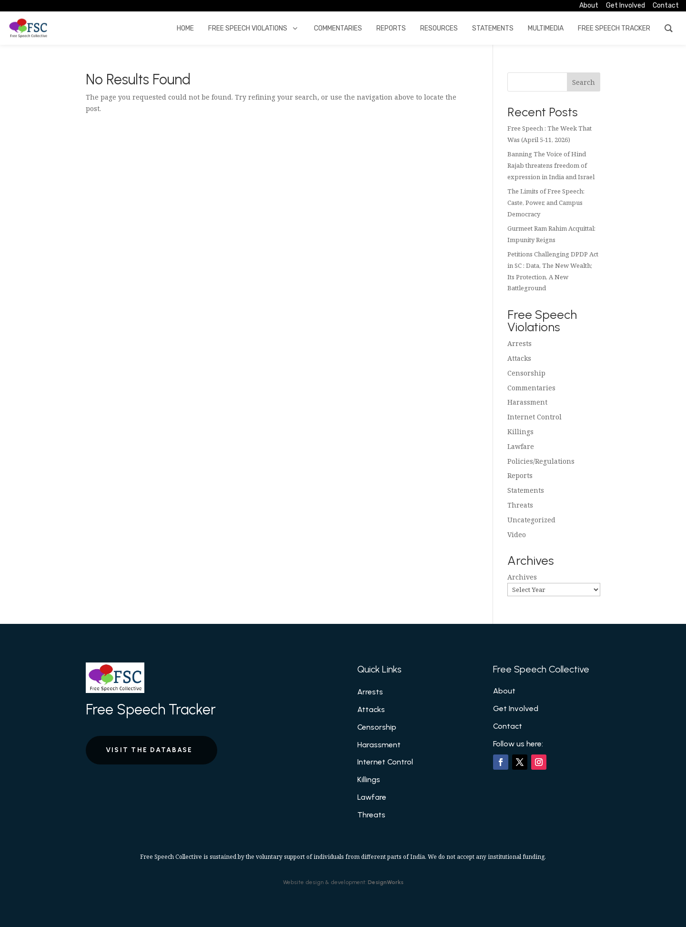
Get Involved (515, 708)
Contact (507, 726)
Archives (522, 576)
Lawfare (520, 446)
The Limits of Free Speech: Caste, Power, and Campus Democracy (546, 202)
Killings (520, 431)
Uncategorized (531, 519)
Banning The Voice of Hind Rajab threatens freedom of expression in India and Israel (551, 165)
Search (583, 82)
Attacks (519, 358)
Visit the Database (149, 750)
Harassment (527, 402)
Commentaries (531, 387)
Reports (520, 475)
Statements (525, 490)
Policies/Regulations (541, 461)
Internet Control (534, 416)
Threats (520, 504)
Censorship (526, 372)
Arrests (519, 343)
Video (516, 534)
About (504, 690)
